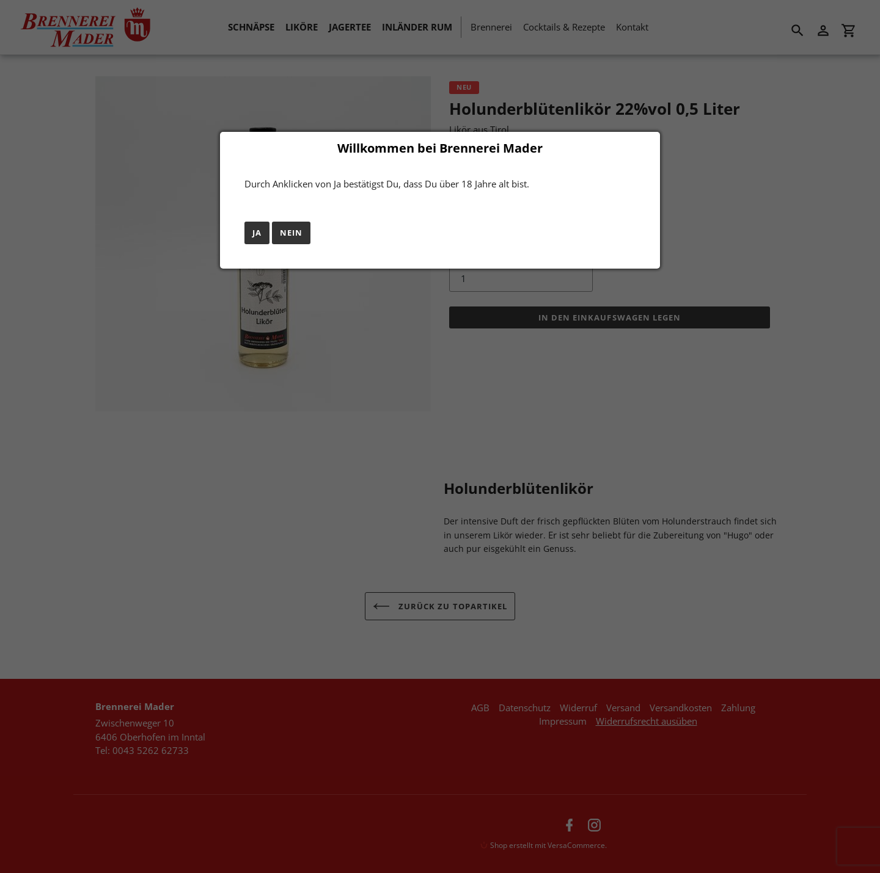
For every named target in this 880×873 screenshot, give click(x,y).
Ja (257, 232)
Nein (291, 232)
